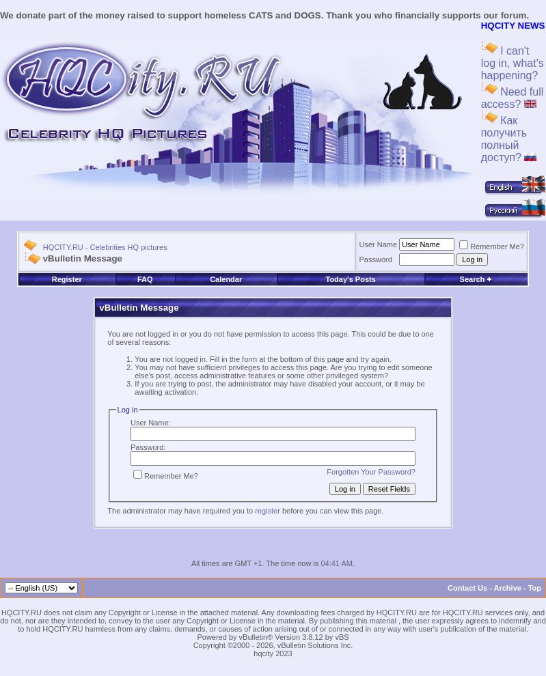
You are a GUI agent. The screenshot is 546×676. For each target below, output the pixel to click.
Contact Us (467, 588)
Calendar (226, 279)
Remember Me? (491, 246)
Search (476, 279)
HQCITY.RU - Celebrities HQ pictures (105, 247)
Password (375, 259)
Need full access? (512, 98)
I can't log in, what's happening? (512, 63)
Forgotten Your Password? (371, 472)
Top (534, 588)
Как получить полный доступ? (509, 139)
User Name (378, 244)
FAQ (145, 279)
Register (67, 279)
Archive (507, 588)
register (267, 511)
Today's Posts (350, 279)
